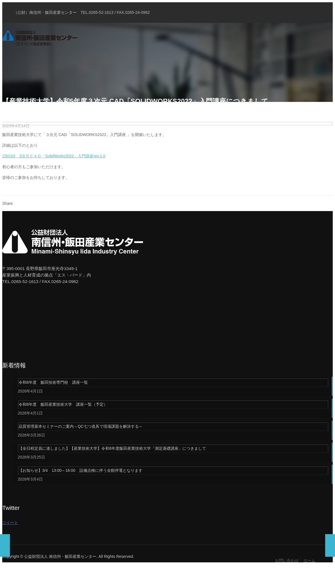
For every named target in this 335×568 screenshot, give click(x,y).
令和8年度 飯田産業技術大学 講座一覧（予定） (63, 404)
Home (7, 111)
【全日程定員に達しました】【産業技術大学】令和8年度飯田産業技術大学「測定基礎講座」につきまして (112, 448)
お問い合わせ (287, 560)
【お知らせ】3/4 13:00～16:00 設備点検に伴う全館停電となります (80, 470)
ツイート (10, 522)
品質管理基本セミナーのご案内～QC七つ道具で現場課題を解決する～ (81, 426)
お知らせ (44, 111)
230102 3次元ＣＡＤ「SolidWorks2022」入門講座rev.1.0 (53, 156)
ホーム (309, 560)
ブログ (24, 111)
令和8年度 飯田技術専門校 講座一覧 (53, 382)
